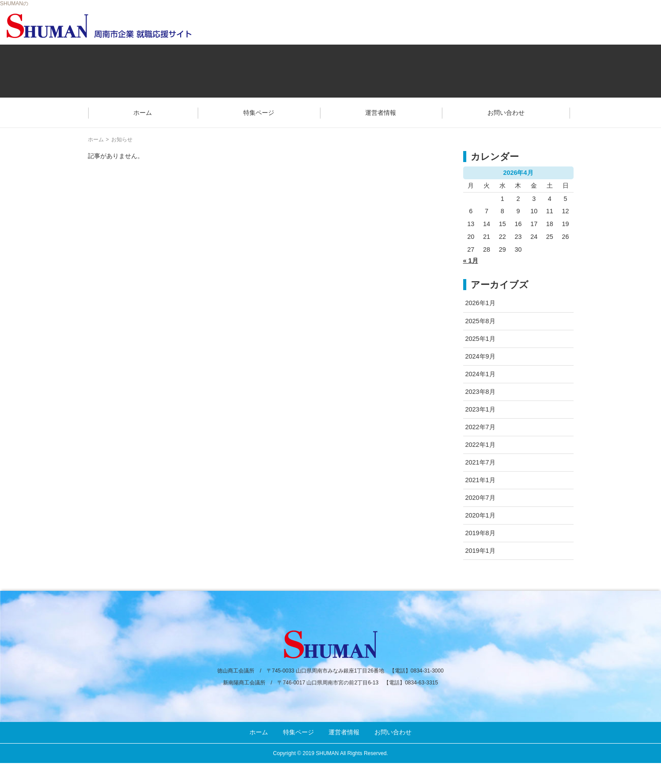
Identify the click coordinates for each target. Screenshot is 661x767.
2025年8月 (480, 321)
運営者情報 (380, 112)
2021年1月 (480, 480)
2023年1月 (480, 409)
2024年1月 (480, 374)
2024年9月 (480, 356)
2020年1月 (480, 515)
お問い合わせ (506, 112)
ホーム (142, 112)
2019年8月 (480, 533)
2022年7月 (480, 427)
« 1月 (470, 260)
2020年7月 (480, 497)
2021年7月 (480, 462)
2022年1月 (480, 444)
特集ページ (258, 112)
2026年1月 (480, 302)
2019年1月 (480, 550)
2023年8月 (480, 391)
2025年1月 (480, 338)
